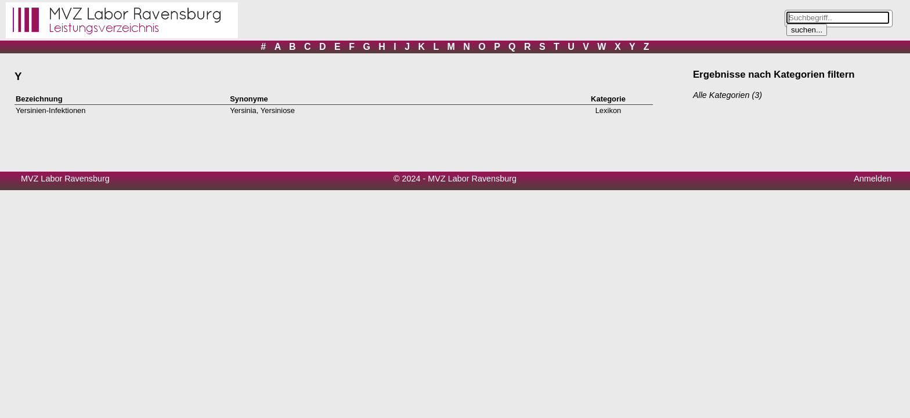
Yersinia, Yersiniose (262, 110)
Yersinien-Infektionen (51, 110)
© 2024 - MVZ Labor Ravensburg (455, 178)
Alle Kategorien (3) (727, 95)
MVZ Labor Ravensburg (65, 178)
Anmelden (872, 178)
